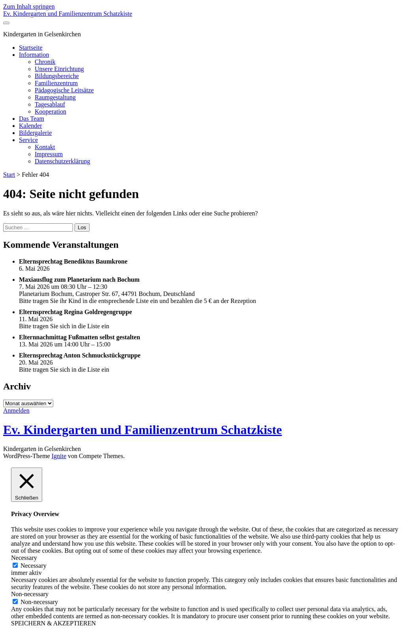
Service (28, 140)
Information (34, 54)
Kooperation (50, 111)
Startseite (31, 47)
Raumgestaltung (55, 97)
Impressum (49, 154)
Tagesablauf (50, 104)
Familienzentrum (56, 83)
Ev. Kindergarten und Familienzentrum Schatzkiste (67, 13)
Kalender (30, 125)
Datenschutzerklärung (62, 161)
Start (9, 174)
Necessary (34, 565)
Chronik (45, 61)
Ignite (59, 456)
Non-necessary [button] (30, 594)
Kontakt (45, 147)
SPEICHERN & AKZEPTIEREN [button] (53, 623)
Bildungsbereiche (57, 76)
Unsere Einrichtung (59, 68)
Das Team (31, 118)
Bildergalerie (35, 132)
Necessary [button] (24, 557)
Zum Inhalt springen (29, 6)
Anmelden (16, 410)
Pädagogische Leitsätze (64, 90)
